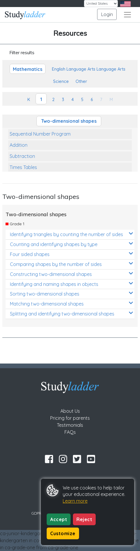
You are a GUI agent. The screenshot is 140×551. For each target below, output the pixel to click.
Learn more (75, 501)
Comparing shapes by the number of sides (71, 264)
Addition (18, 145)
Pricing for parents (70, 418)
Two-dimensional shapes (69, 121)
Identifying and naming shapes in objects (71, 284)
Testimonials (70, 425)
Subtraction (22, 156)
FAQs (70, 432)
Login (107, 14)
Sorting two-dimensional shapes (71, 294)
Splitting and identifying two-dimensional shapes (71, 314)
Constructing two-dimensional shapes (71, 274)
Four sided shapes (71, 254)
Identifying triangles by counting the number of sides (71, 234)
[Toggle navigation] (127, 14)
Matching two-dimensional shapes (71, 304)
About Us (70, 411)
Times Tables (23, 167)
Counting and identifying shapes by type (71, 244)
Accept (58, 519)
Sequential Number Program (40, 134)
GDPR (36, 513)
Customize (63, 533)
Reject (84, 519)
